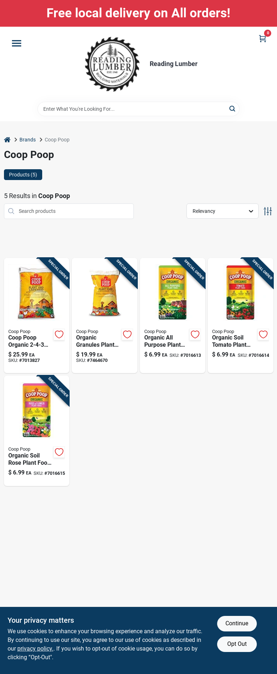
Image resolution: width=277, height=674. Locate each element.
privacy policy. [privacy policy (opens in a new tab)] (35, 648)
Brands (27, 140)
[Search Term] (138, 109)
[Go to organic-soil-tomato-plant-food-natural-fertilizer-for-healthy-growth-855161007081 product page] (240, 315)
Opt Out (237, 643)
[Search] (233, 108)
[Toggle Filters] (268, 211)
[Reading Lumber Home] (112, 64)
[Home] (7, 140)
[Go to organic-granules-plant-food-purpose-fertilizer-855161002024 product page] (104, 315)
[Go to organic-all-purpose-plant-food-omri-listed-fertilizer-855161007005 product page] (173, 315)
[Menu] (16, 43)
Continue (236, 623)
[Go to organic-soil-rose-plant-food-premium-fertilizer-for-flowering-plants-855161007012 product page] (37, 431)
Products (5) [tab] (23, 175)
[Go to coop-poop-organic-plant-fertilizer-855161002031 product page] (37, 315)
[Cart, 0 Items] (262, 38)
